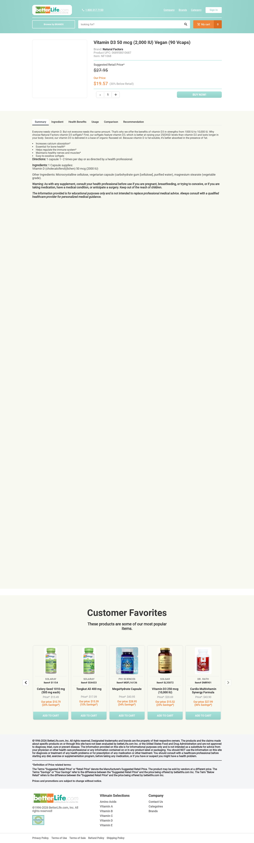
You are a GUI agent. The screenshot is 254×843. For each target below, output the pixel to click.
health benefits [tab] (77, 121)
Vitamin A (106, 806)
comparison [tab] (111, 121)
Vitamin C (106, 816)
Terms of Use (59, 838)
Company (169, 10)
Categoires (156, 806)
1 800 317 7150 (92, 10)
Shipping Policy (115, 838)
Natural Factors (113, 49)
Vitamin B (106, 811)
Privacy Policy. (40, 838)
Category (196, 10)
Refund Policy (96, 838)
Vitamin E (106, 825)
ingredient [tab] (57, 121)
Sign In (214, 10)
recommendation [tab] (133, 121)
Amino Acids (108, 801)
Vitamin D (106, 820)
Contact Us (156, 801)
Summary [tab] (40, 121)
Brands (183, 10)
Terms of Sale (77, 838)
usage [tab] (95, 121)
